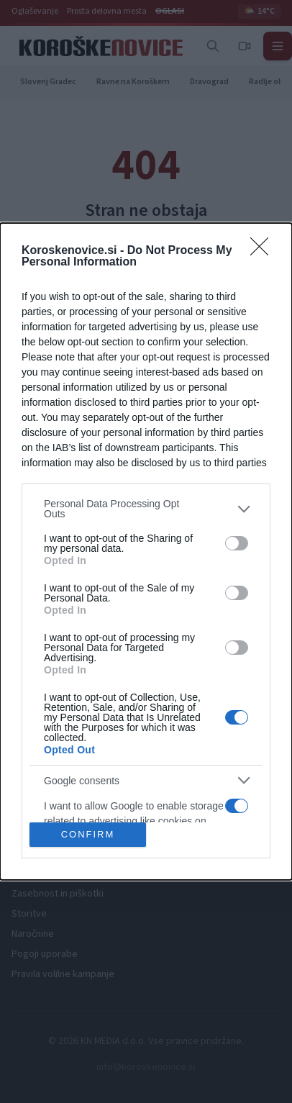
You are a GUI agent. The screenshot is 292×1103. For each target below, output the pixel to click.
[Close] (264, 251)
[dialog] (146, 551)
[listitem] (146, 509)
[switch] (236, 543)
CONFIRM (88, 833)
